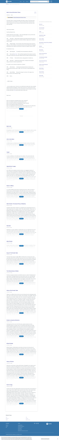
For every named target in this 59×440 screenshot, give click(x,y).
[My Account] (51, 1)
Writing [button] (27, 1)
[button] (35, 13)
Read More (21, 159)
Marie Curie (7, 418)
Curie (14, 90)
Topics (24, 1)
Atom (6, 417)
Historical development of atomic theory (19, 17)
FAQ (6, 427)
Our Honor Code (20, 427)
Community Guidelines (21, 426)
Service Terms (20, 429)
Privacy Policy (20, 428)
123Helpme (7, 4)
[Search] (48, 2)
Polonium (27, 418)
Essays (21, 1)
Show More (21, 108)
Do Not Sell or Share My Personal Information (24, 430)
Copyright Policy (20, 425)
